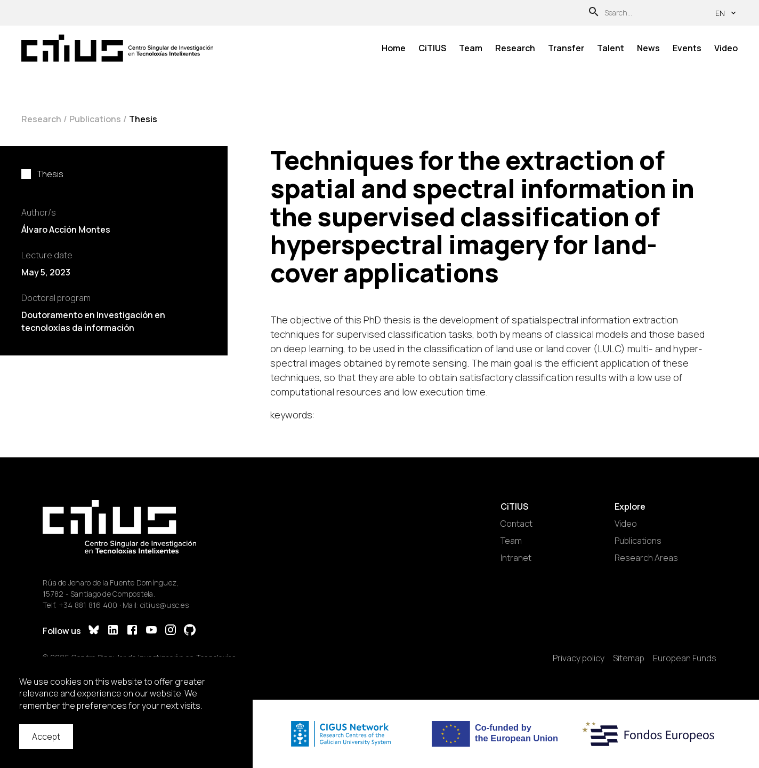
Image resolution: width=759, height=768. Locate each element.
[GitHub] (189, 631)
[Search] (593, 13)
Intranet (515, 558)
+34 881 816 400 (88, 605)
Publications (95, 119)
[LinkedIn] (113, 631)
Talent (610, 48)
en (726, 13)
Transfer (566, 48)
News (648, 48)
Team (470, 48)
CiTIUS (432, 48)
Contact (516, 523)
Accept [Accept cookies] (46, 736)
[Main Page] (117, 48)
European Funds (684, 658)
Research (515, 48)
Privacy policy (578, 658)
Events (687, 48)
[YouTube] (151, 631)
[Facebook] (132, 631)
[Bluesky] (93, 631)
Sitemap (628, 658)
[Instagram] (170, 631)
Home (394, 48)
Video (726, 48)
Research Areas (646, 558)
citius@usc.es (164, 605)
